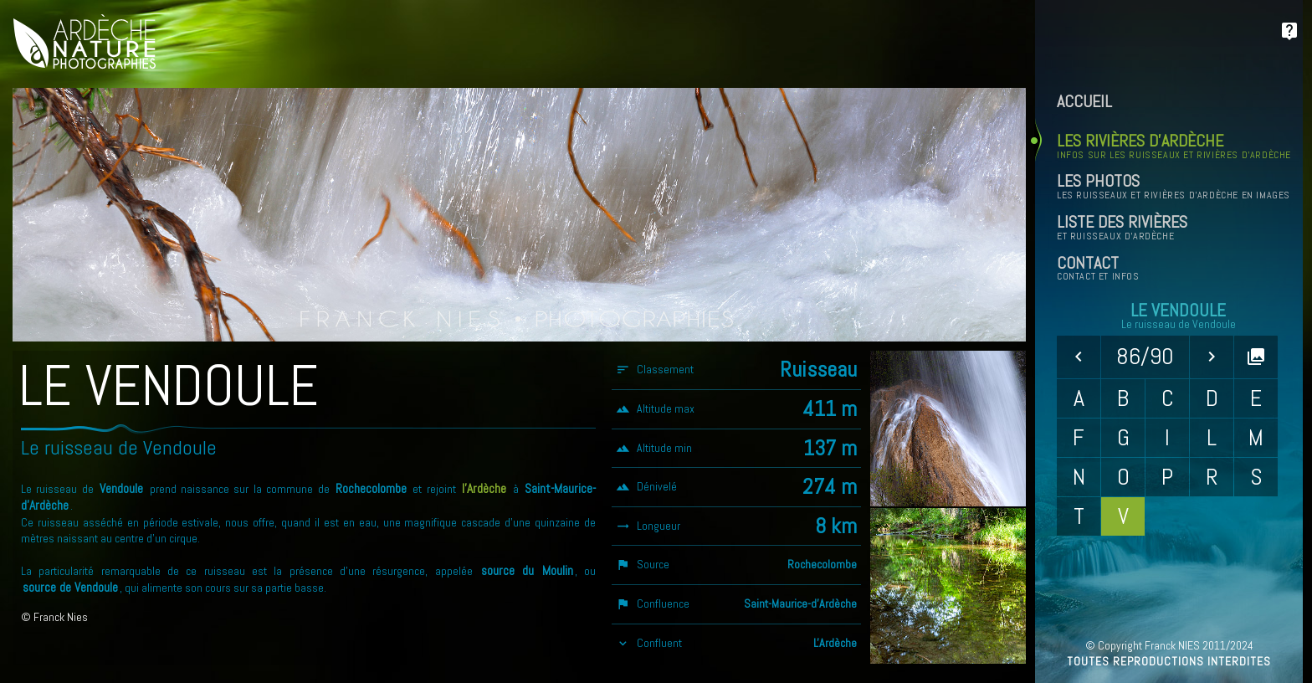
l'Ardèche (484, 488)
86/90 (1145, 356)
